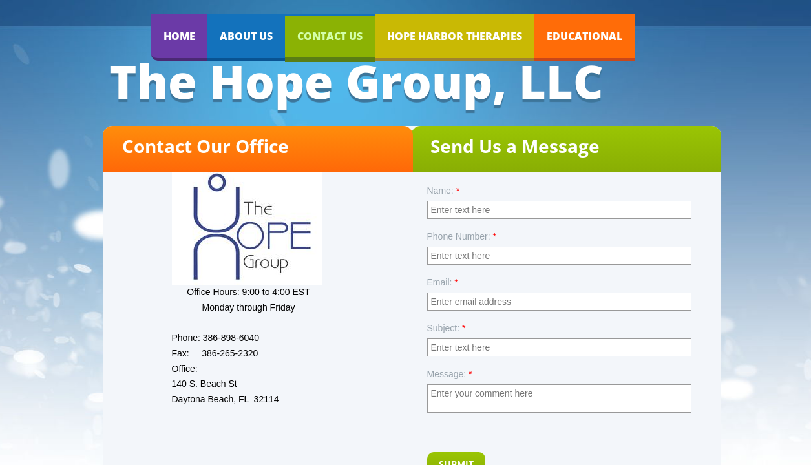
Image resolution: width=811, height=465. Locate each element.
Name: (443, 190)
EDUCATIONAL (584, 36)
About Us (246, 36)
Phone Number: (461, 236)
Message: (449, 374)
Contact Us (330, 36)
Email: (442, 282)
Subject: (446, 328)
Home (179, 36)
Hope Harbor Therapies (454, 36)
